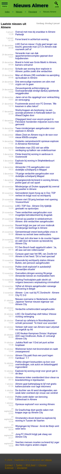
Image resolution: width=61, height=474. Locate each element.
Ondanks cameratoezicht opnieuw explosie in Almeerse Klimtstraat (37, 142)
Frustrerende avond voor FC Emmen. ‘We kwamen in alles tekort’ (35, 105)
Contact (9, 465)
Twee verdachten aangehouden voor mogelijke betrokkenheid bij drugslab (33, 213)
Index (7, 12)
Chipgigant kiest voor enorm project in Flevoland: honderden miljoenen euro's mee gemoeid (37, 122)
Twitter (19, 465)
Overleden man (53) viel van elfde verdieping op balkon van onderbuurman (35, 149)
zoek (57, 7)
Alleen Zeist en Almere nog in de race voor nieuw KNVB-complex (36, 136)
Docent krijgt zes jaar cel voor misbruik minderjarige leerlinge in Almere (34, 226)
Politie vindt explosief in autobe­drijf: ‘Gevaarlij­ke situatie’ (33, 268)
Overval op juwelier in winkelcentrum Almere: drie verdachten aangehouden (34, 220)
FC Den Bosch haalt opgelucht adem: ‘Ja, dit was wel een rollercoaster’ (35, 248)
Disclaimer (22, 468)
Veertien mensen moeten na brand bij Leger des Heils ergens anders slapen (37, 443)
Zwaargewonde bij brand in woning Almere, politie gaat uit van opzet (37, 181)
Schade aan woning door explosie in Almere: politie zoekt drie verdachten (33, 70)
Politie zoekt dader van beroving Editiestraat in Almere (31, 398)
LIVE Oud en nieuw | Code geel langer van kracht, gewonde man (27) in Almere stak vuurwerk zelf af (36, 47)
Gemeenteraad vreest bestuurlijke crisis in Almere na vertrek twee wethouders (36, 233)
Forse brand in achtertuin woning (31, 39)
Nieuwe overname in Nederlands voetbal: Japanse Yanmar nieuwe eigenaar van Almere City (36, 302)
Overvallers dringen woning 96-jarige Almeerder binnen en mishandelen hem (35, 274)
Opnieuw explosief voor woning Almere (35, 404)
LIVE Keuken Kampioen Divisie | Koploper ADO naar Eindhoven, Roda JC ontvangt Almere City (36, 336)
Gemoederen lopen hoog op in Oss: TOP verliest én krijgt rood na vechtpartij (35, 194)
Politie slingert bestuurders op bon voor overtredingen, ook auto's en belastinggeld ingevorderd (36, 364)
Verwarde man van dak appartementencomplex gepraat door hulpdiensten (34, 56)
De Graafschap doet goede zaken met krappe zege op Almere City (34, 411)
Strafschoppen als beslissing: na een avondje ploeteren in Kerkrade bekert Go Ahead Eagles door (35, 113)
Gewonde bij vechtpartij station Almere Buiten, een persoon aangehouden (34, 261)
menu (5, 4)
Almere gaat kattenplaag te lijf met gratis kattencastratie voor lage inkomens (35, 385)
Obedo (48, 460)
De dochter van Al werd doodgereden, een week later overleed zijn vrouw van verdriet (36, 391)
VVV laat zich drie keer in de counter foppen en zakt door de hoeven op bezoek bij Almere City (37, 241)
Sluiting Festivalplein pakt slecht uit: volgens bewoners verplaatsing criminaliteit (37, 281)
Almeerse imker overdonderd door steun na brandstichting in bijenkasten (37, 378)
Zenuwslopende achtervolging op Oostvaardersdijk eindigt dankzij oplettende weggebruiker (37, 91)
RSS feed (30, 465)
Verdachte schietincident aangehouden (35, 309)
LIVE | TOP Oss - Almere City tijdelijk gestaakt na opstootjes (33, 207)
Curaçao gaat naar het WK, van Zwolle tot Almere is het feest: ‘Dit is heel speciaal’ (36, 255)
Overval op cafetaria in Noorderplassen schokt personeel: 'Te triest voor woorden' (36, 321)
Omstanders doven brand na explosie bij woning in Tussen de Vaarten (35, 419)
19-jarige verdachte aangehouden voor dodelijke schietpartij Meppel (34, 174)
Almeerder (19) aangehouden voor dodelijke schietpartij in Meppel (32, 168)
